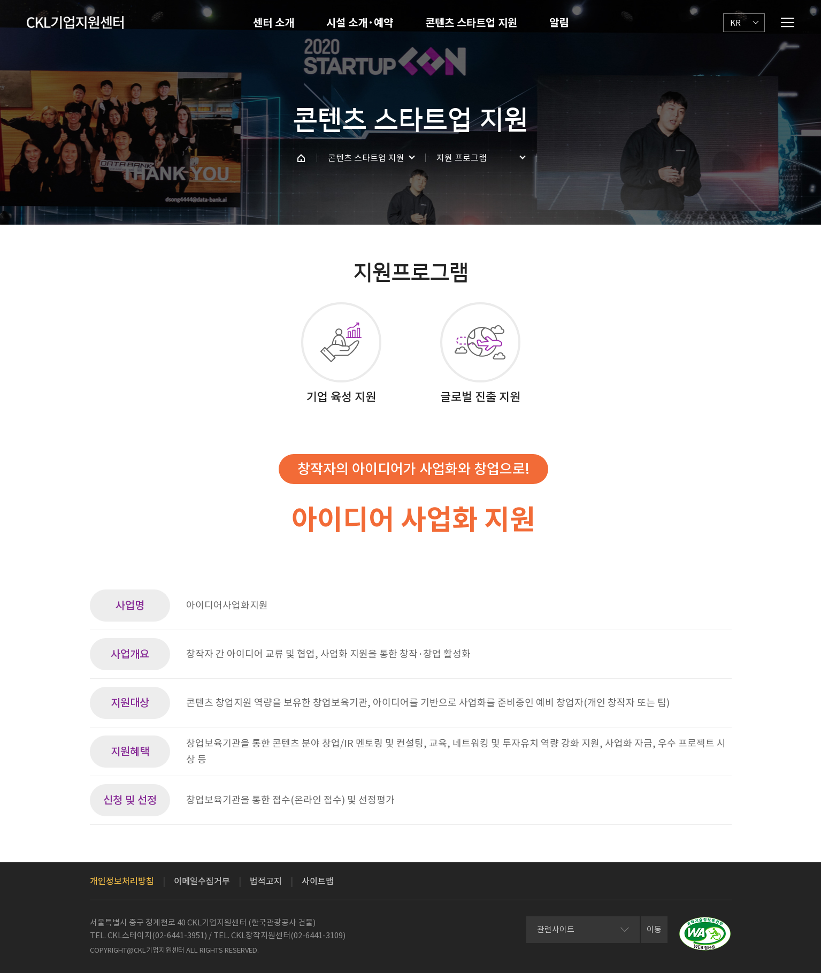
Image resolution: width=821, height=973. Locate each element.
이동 (654, 929)
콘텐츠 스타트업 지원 (471, 23)
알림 (559, 23)
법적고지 (266, 881)
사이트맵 (318, 881)
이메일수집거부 (202, 881)
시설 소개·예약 (359, 23)
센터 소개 (273, 23)
